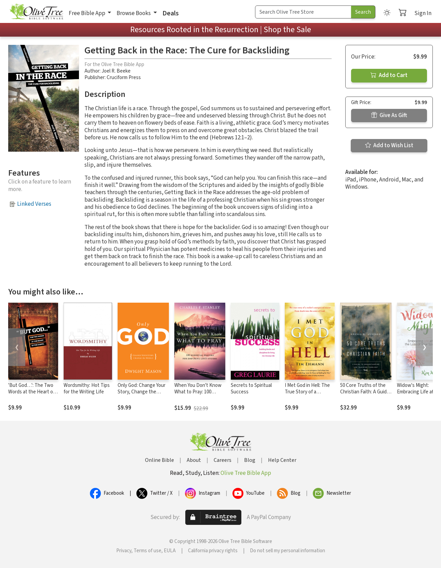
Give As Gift (389, 115)
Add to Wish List (389, 145)
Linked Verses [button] (34, 204)
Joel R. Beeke (116, 71)
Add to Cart (389, 75)
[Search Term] (303, 11)
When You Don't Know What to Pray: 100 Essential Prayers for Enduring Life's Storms (198, 395)
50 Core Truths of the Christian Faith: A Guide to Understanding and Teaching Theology (364, 395)
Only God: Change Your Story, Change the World (141, 392)
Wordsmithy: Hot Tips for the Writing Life (87, 388)
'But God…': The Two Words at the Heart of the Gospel (31, 392)
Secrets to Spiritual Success (251, 388)
